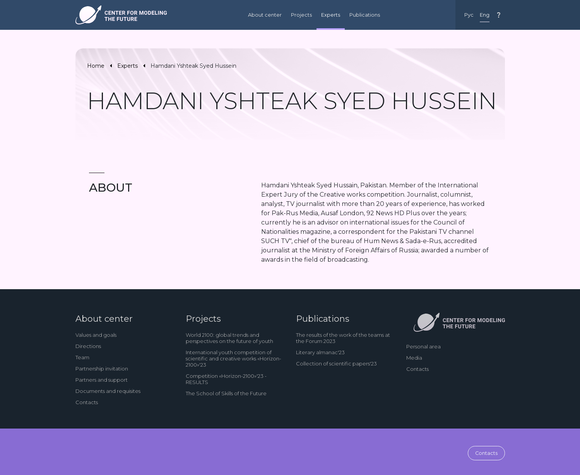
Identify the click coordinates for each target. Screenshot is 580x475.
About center (265, 15)
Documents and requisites (107, 391)
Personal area (423, 346)
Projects (301, 15)
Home (95, 65)
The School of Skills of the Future (226, 393)
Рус (469, 15)
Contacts (86, 402)
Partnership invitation (101, 368)
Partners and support (101, 380)
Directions (88, 346)
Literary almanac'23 (320, 352)
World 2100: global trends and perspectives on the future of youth (229, 338)
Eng (484, 15)
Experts (330, 15)
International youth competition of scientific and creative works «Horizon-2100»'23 (233, 358)
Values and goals (95, 335)
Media (414, 358)
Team (82, 357)
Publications (364, 15)
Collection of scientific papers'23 (336, 363)
